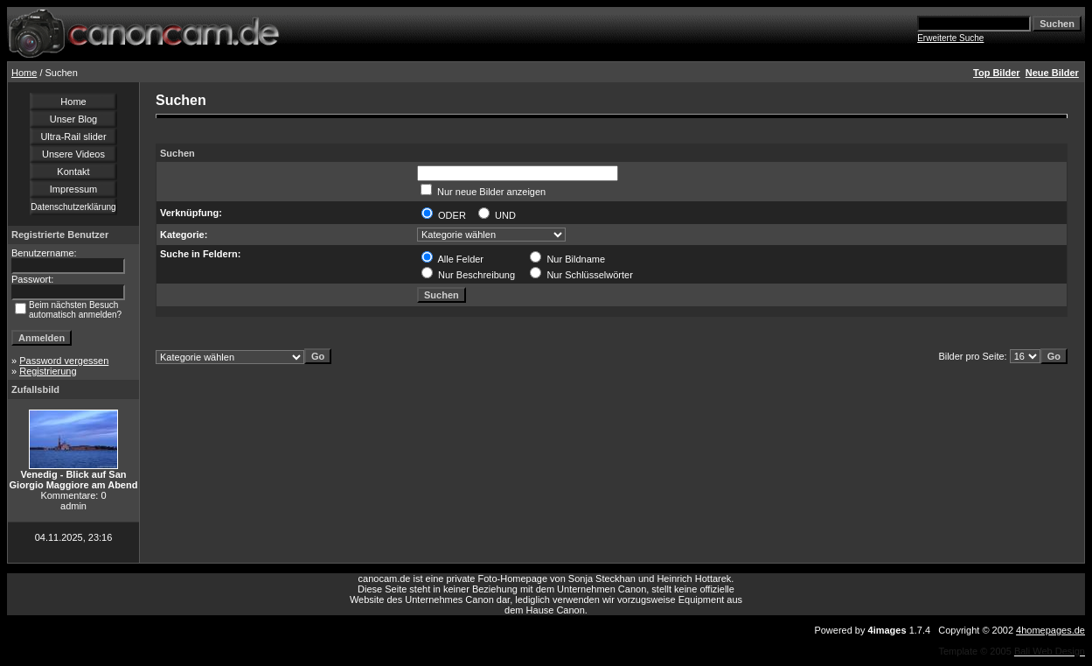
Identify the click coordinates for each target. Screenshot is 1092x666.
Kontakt (73, 171)
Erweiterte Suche (950, 38)
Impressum (73, 189)
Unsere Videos (73, 154)
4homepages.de (1050, 630)
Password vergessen (63, 360)
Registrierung (47, 371)
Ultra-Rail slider (73, 136)
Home (24, 72)
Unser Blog (73, 119)
